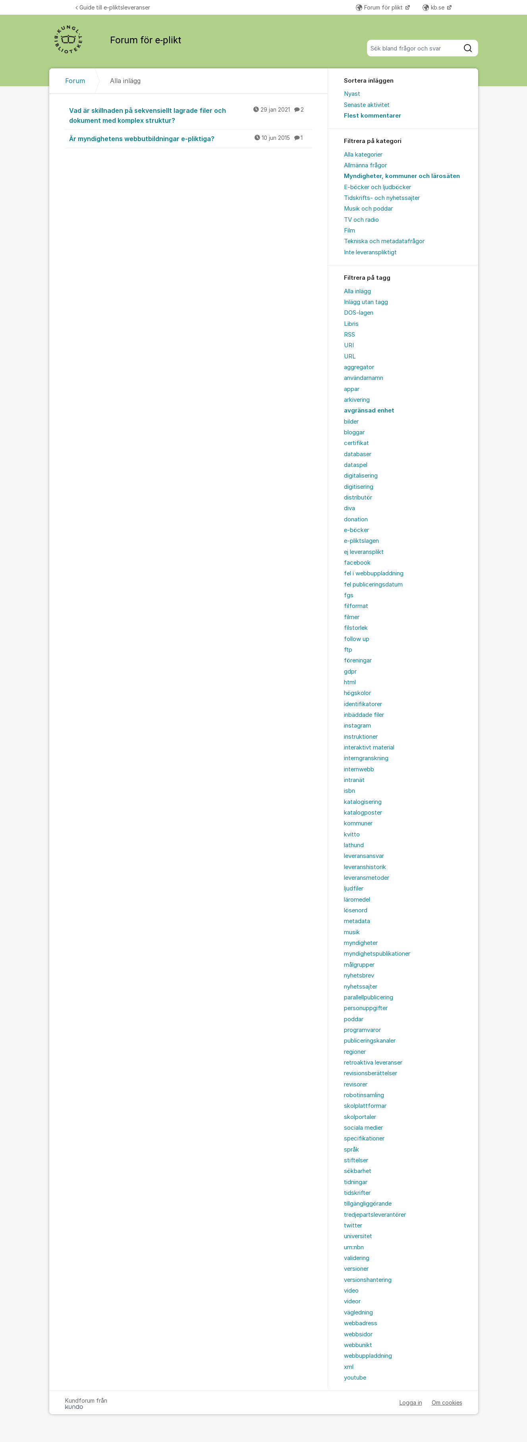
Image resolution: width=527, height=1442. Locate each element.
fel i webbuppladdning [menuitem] (373, 573)
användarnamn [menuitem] (363, 377)
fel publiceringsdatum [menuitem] (373, 584)
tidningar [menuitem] (355, 1182)
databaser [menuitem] (357, 454)
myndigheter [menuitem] (361, 942)
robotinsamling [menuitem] (364, 1095)
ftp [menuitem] (348, 649)
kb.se (434, 7)
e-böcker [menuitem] (356, 530)
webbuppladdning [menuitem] (368, 1355)
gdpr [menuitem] (350, 671)
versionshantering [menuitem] (368, 1279)
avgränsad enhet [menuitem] (369, 410)
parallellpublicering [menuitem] (368, 997)
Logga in (411, 1402)
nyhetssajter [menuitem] (360, 986)
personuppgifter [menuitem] (366, 1008)
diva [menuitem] (349, 508)
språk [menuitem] (351, 1149)
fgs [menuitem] (348, 595)
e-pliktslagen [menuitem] (361, 540)
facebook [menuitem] (357, 562)
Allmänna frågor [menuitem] (365, 165)
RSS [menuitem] (349, 334)
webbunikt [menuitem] (358, 1345)
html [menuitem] (350, 682)
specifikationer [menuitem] (364, 1138)
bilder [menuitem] (351, 421)
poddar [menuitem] (353, 1019)
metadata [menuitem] (357, 921)
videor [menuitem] (352, 1301)
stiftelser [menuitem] (356, 1160)
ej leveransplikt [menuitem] (364, 552)
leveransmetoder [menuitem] (366, 877)
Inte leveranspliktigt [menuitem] (370, 252)
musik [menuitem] (352, 932)
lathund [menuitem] (354, 845)
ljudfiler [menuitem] (353, 888)
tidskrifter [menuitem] (357, 1192)
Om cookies (447, 1402)
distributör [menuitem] (358, 497)
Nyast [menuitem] (352, 93)
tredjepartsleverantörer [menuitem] (375, 1214)
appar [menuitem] (351, 389)
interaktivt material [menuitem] (369, 747)
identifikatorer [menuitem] (363, 704)
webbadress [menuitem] (360, 1323)
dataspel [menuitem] (355, 464)
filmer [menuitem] (351, 617)
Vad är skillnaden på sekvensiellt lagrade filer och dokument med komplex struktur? (190, 115)
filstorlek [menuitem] (356, 627)
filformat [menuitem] (356, 606)
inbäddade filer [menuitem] (364, 714)
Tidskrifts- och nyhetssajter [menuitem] (382, 197)
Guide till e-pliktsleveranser (112, 7)
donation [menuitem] (356, 519)
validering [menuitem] (356, 1258)
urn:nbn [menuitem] (354, 1247)
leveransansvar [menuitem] (364, 855)
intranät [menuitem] (354, 780)
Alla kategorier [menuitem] (363, 154)
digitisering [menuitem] (358, 486)
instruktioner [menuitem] (361, 736)
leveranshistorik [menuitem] (365, 867)
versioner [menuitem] (356, 1268)
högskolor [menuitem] (357, 693)
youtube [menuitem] (355, 1377)
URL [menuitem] (350, 356)
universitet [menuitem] (358, 1236)
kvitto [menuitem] (352, 834)
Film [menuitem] (349, 230)
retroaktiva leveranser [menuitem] (373, 1062)
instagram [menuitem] (357, 725)
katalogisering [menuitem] (363, 801)
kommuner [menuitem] (358, 823)
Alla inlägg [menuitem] (357, 291)
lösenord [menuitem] (355, 910)
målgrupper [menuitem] (359, 964)
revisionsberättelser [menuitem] (370, 1073)
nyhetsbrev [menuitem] (359, 975)
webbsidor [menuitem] (358, 1334)
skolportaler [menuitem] (360, 1117)
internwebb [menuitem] (359, 769)
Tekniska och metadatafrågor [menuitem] (384, 241)
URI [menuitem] (349, 345)
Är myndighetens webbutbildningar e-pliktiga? (190, 138)
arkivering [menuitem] (357, 399)
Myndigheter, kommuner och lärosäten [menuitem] (402, 176)
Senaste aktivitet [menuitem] (367, 104)
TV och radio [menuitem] (361, 219)
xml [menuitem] (348, 1366)
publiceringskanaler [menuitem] (370, 1040)
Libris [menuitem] (351, 323)
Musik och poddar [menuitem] (368, 208)
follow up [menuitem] (356, 639)
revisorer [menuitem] (355, 1084)
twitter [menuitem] (353, 1225)
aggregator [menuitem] (359, 367)
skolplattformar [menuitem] (365, 1105)
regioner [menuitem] (355, 1051)
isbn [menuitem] (349, 790)
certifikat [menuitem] (356, 443)
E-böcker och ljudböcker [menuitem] (377, 187)
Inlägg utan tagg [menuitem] (366, 302)
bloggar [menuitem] (354, 432)
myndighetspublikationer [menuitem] (377, 953)
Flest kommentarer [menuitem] (372, 115)
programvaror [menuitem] (362, 1030)
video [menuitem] (351, 1290)
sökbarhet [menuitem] (357, 1171)
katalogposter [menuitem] (363, 812)
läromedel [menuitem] (357, 899)
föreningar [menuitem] (358, 660)
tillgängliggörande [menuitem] (368, 1203)
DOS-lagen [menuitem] (358, 312)
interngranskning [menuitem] (366, 758)
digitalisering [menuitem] (361, 475)
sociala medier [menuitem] (363, 1127)
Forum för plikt (380, 7)
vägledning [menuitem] (358, 1312)
